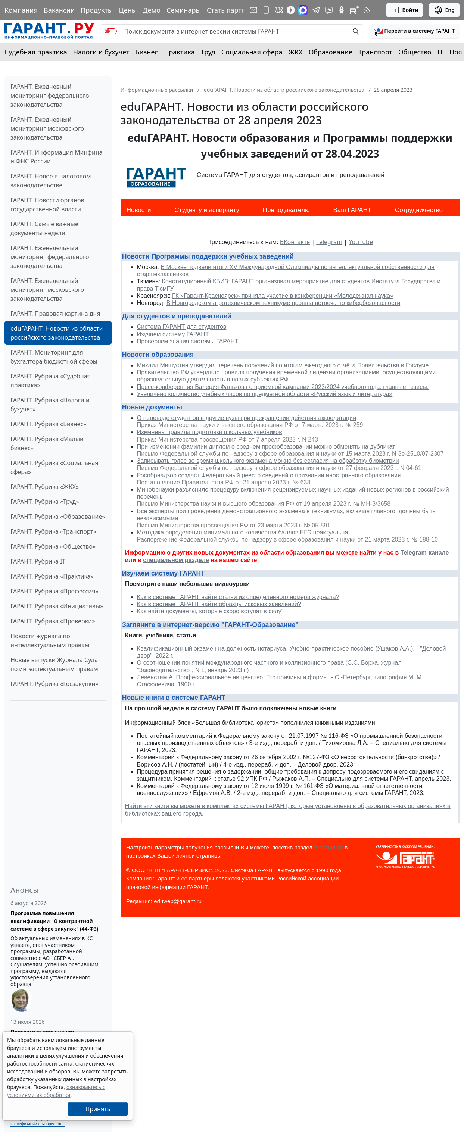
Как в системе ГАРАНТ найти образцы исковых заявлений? (219, 604)
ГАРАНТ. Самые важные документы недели (44, 228)
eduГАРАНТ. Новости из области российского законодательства (56, 333)
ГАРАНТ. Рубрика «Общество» (53, 546)
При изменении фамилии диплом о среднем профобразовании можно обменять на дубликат (266, 446)
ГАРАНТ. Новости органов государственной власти (47, 204)
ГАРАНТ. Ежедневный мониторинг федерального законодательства (49, 95)
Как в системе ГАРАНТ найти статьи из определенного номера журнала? (238, 597)
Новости (139, 209)
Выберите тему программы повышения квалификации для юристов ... (46, 1121)
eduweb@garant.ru (178, 901)
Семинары (183, 10)
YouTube (361, 242)
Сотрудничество (419, 209)
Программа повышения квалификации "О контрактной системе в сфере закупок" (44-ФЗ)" (55, 921)
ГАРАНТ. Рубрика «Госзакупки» (54, 684)
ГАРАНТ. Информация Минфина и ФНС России (56, 156)
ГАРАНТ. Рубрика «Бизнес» (48, 424)
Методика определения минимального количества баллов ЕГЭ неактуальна (242, 532)
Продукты (97, 10)
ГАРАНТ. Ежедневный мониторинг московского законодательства (47, 128)
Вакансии (59, 10)
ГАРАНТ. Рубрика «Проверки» (52, 621)
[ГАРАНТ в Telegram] (316, 10)
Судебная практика (35, 51)
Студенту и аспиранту (206, 209)
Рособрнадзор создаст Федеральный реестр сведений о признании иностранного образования (269, 475)
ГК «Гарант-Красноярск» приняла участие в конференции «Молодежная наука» (282, 296)
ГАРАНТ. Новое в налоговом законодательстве (50, 180)
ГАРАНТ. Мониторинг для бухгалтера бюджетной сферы (53, 356)
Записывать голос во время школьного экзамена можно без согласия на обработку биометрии (268, 461)
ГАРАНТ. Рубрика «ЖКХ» (44, 487)
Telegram (329, 242)
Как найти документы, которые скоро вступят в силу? (211, 611)
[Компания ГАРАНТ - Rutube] (354, 10)
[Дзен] (291, 10)
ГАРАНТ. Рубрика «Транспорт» (53, 531)
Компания (21, 10)
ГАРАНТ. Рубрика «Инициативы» (56, 606)
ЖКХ (296, 51)
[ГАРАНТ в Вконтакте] (278, 10)
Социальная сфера (252, 51)
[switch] (111, 31)
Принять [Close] (97, 1109)
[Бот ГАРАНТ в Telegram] (328, 10)
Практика (179, 51)
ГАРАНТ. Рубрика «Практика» (52, 576)
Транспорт (375, 51)
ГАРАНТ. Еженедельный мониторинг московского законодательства (47, 290)
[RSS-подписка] (366, 10)
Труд (208, 51)
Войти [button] (404, 10)
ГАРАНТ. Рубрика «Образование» (57, 516)
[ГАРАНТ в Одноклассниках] (341, 10)
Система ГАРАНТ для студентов (182, 327)
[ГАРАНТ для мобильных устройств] (266, 10)
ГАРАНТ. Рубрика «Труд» (44, 502)
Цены (128, 10)
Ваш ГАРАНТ (352, 209)
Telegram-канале (425, 552)
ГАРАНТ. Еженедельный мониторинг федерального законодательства (49, 257)
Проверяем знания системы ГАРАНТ (188, 341)
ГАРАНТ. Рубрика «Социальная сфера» (54, 467)
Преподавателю (286, 209)
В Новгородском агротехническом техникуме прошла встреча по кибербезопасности (283, 303)
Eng (444, 10)
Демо (152, 10)
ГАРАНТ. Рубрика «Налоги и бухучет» (50, 404)
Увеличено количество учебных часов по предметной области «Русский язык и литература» (265, 394)
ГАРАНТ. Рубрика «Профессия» (54, 591)
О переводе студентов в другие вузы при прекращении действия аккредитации (246, 418)
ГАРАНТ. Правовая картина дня (55, 313)
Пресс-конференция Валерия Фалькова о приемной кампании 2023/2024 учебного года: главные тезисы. (283, 387)
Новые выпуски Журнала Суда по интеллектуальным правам (54, 664)
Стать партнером (234, 10)
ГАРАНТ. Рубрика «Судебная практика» (50, 380)
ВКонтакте (295, 242)
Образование (330, 51)
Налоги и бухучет (101, 51)
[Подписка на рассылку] (253, 10)
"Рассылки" (328, 847)
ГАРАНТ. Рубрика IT (37, 561)
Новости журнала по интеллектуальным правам (49, 640)
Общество (415, 51)
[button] (414, 31)
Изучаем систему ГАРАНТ (173, 334)
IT (440, 51)
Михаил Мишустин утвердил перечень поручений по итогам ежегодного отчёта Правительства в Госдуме (283, 365)
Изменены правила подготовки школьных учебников (209, 432)
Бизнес (146, 51)
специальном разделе (176, 560)
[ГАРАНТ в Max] (303, 10)
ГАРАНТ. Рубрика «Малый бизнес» (47, 443)
